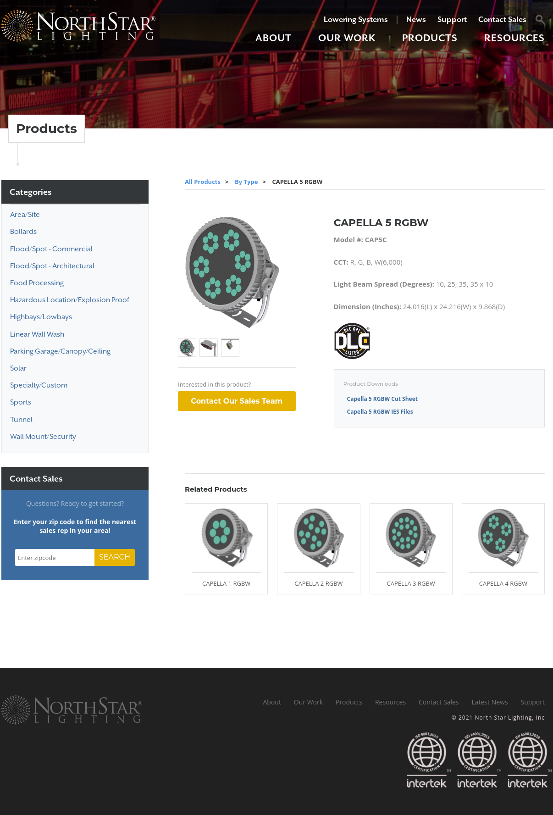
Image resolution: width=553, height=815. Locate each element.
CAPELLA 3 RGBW (411, 583)
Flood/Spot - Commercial (51, 249)
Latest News (489, 702)
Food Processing (37, 283)
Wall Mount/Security (43, 436)
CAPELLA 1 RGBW (226, 583)
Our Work (347, 38)
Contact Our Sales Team (236, 401)
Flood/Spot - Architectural (52, 266)
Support (452, 19)
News (416, 19)
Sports (20, 402)
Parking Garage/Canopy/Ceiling (60, 351)
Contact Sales (502, 19)
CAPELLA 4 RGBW (503, 583)
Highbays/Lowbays (41, 317)
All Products (203, 181)
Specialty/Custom (38, 385)
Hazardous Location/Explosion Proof (69, 300)
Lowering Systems (356, 19)
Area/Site (25, 215)
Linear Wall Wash (37, 334)
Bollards (23, 231)
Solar (18, 368)
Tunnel (21, 420)
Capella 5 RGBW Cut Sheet (382, 399)
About (273, 38)
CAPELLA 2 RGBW (318, 583)
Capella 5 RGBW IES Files (380, 412)
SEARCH (114, 557)
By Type (246, 181)
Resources (514, 38)
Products (430, 38)
